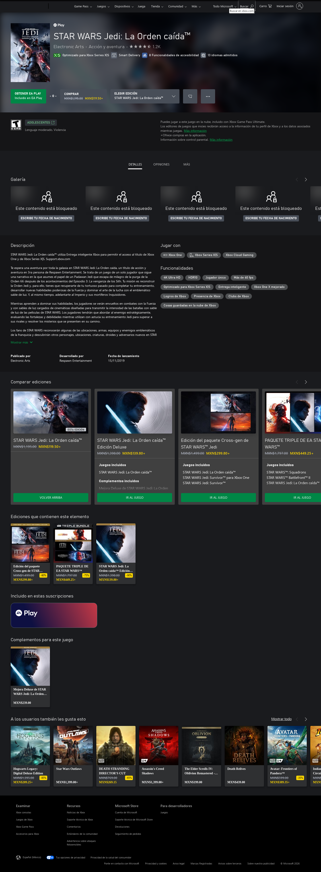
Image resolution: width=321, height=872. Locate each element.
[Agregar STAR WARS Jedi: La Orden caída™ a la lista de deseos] (190, 96)
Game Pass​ (81, 6)
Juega (141, 6)
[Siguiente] (305, 179)
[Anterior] (296, 179)
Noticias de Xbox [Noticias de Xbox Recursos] (76, 812)
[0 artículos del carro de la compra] (265, 5)
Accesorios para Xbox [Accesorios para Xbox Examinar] (27, 833)
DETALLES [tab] (135, 164)
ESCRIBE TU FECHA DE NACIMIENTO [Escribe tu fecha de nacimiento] (46, 218)
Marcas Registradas (201, 863)
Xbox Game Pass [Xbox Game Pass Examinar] (25, 826)
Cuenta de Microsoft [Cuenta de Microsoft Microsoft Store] (126, 812)
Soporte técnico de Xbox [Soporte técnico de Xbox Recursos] (80, 819)
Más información (195, 130)
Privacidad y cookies (156, 863)
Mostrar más (22, 342)
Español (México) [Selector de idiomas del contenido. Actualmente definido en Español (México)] (32, 857)
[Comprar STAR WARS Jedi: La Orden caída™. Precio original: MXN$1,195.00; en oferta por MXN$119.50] (83, 96)
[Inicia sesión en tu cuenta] (289, 6)
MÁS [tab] (186, 164)
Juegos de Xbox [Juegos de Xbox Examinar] (24, 819)
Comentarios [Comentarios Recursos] (74, 826)
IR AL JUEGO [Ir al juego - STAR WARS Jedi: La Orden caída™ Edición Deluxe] (135, 497)
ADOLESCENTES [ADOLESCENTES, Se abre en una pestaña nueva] (41, 122)
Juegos (101, 6)
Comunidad (175, 6)
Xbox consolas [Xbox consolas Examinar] (23, 812)
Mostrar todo (281, 718)
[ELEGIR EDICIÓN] (144, 96)
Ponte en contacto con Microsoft (121, 863)
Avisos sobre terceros (229, 863)
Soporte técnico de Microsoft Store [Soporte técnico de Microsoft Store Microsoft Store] (134, 819)
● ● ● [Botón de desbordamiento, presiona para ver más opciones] (208, 96)
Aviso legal (179, 863)
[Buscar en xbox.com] (246, 6)
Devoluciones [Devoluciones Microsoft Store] (122, 826)
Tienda (155, 6)
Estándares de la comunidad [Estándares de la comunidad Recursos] (82, 833)
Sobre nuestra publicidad (260, 863)
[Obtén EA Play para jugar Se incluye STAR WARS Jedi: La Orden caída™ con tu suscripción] (28, 96)
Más (194, 6)
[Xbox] (61, 6)
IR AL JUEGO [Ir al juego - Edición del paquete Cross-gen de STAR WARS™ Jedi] (218, 497)
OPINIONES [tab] (161, 164)
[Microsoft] (31, 6)
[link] (30, 553)
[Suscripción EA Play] (54, 615)
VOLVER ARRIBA (51, 497)
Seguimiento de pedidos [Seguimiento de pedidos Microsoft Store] (128, 833)
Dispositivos (122, 6)
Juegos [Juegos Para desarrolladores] (164, 812)
